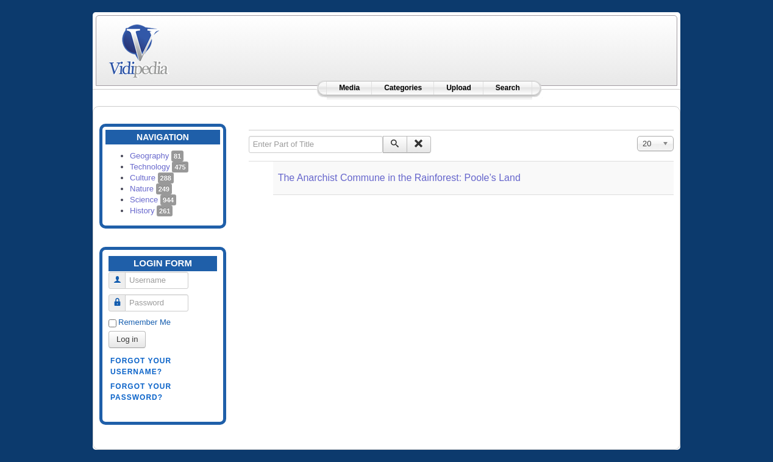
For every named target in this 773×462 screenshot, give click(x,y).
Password (121, 297)
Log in (127, 339)
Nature (151, 188)
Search (508, 88)
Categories (403, 88)
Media (349, 88)
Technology (159, 166)
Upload (458, 88)
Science (153, 199)
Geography (156, 155)
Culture (152, 177)
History (151, 210)
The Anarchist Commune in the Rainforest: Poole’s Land (399, 177)
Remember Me (144, 322)
